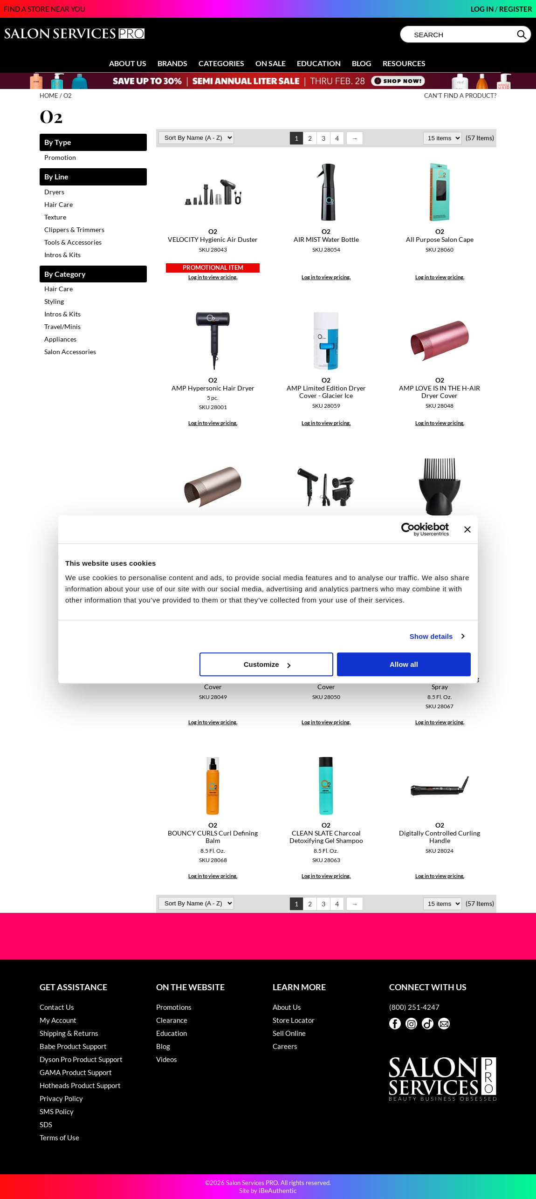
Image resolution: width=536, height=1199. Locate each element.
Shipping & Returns (69, 1033)
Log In (483, 9)
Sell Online (289, 1033)
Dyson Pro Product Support (81, 1059)
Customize (267, 664)
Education (319, 63)
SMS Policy (57, 1111)
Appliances (60, 339)
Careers (285, 1046)
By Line (56, 177)
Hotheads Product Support (80, 1085)
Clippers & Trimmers (74, 229)
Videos (166, 1059)
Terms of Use (59, 1137)
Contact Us (57, 1007)
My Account (58, 1020)
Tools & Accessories (73, 242)
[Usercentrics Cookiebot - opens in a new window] (408, 529)
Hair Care (58, 204)
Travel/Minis (62, 326)
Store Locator (294, 1020)
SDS (46, 1124)
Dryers (54, 192)
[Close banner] (467, 529)
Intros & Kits (62, 255)
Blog (361, 63)
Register (515, 9)
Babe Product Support (73, 1046)
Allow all (404, 664)
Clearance (171, 1020)
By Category (65, 274)
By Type (57, 142)
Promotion (60, 157)
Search (523, 34)
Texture (55, 217)
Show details (431, 636)
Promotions (174, 1007)
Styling (54, 301)
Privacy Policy (61, 1098)
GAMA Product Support (76, 1072)
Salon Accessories (70, 352)
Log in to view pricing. (212, 277)
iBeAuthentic (278, 1190)
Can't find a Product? (460, 95)
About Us (127, 63)
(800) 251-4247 (414, 1007)
